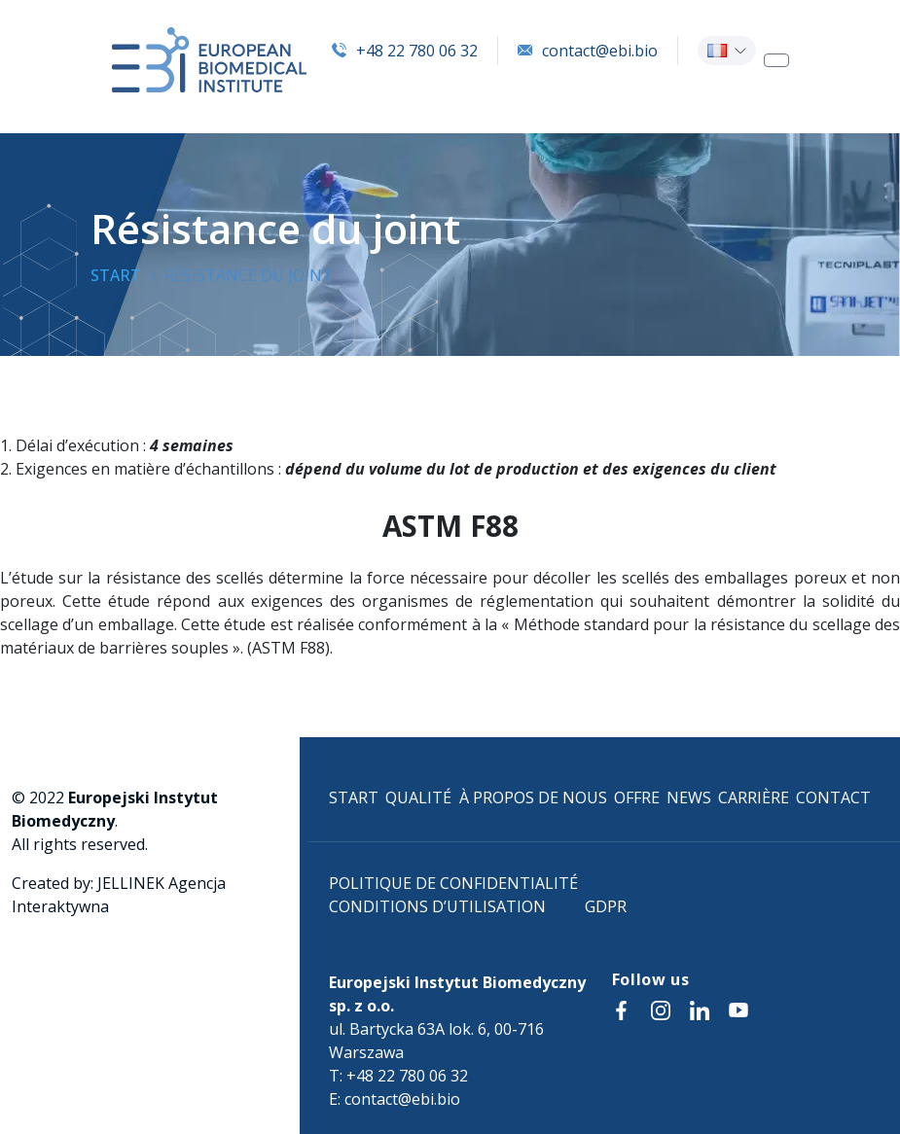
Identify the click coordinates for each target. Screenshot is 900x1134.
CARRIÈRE (753, 797)
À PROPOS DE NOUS (533, 797)
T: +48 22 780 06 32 (398, 1075)
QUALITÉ (418, 797)
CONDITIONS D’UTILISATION (437, 906)
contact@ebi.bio (588, 50)
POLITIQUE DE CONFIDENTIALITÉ (453, 883)
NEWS (688, 797)
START (353, 797)
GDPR (606, 906)
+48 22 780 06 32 (405, 50)
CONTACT (833, 797)
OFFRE (637, 797)
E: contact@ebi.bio (394, 1099)
